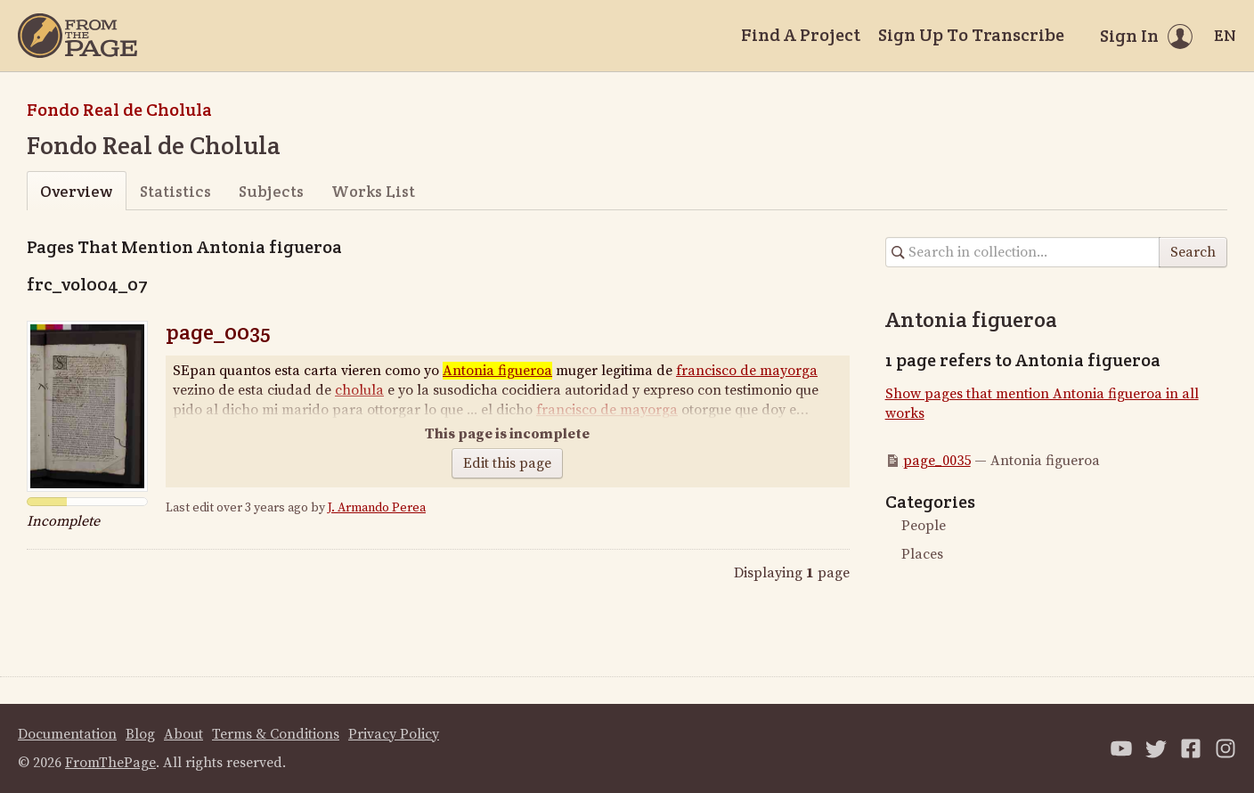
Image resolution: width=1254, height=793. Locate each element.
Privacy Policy (393, 734)
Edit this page (507, 463)
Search (1193, 252)
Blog (140, 734)
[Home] (77, 35)
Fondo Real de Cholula (119, 109)
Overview (76, 191)
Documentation (67, 734)
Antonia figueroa (497, 371)
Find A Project (800, 34)
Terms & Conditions (275, 734)
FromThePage (110, 763)
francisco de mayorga (747, 371)
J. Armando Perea (377, 508)
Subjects (271, 191)
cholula (359, 390)
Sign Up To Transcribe (971, 34)
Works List (373, 191)
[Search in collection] (1022, 252)
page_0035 (218, 332)
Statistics (175, 191)
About (183, 734)
